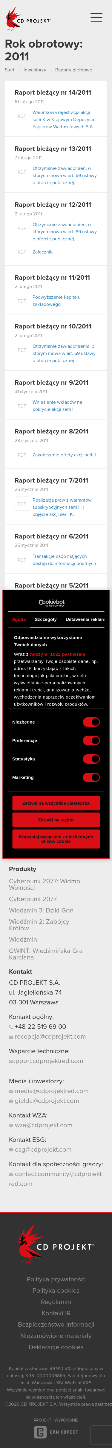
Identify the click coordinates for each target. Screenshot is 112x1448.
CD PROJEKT (28, 19)
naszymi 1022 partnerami (58, 654)
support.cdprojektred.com (46, 1061)
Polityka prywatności (56, 1279)
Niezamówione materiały (56, 1336)
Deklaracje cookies (56, 1347)
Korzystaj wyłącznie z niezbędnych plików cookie (56, 839)
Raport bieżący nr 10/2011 (53, 326)
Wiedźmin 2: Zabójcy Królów (39, 925)
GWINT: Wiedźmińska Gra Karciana (46, 954)
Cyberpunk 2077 (33, 899)
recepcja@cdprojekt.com (47, 1037)
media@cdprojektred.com (49, 1091)
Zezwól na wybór (56, 819)
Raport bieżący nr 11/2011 (52, 278)
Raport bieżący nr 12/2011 (53, 205)
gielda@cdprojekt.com (44, 1101)
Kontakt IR (56, 1313)
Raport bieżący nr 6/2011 (51, 536)
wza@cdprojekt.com (41, 1125)
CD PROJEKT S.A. (34, 983)
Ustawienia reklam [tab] (85, 619)
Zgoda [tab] (19, 619)
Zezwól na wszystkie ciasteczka (56, 803)
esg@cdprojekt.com (40, 1150)
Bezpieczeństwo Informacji (56, 1325)
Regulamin (56, 1302)
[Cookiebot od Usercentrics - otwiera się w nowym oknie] (38, 603)
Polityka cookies (56, 1291)
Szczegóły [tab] (46, 619)
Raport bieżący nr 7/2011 (51, 481)
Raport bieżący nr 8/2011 (51, 431)
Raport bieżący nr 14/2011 (53, 93)
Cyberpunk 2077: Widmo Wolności (44, 884)
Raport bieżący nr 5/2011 (51, 586)
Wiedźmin (23, 940)
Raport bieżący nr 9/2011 (51, 383)
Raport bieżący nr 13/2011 (53, 149)
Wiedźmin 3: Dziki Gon (41, 910)
